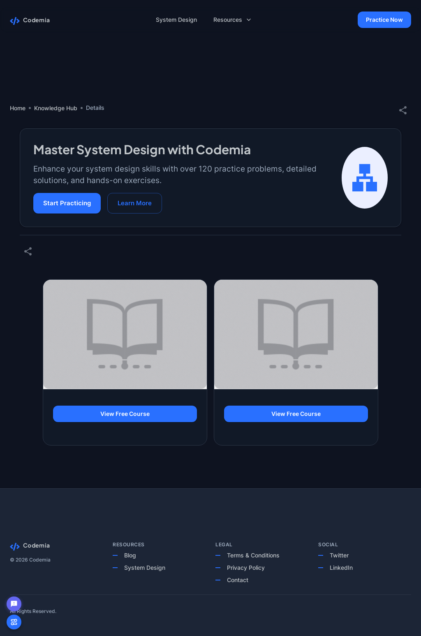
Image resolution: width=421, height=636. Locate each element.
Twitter (339, 555)
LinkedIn (341, 567)
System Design (144, 567)
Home (17, 107)
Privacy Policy (246, 567)
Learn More (135, 203)
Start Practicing (67, 203)
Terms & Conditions (253, 555)
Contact (237, 579)
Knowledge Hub (55, 107)
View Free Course (125, 414)
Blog (130, 555)
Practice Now (384, 20)
